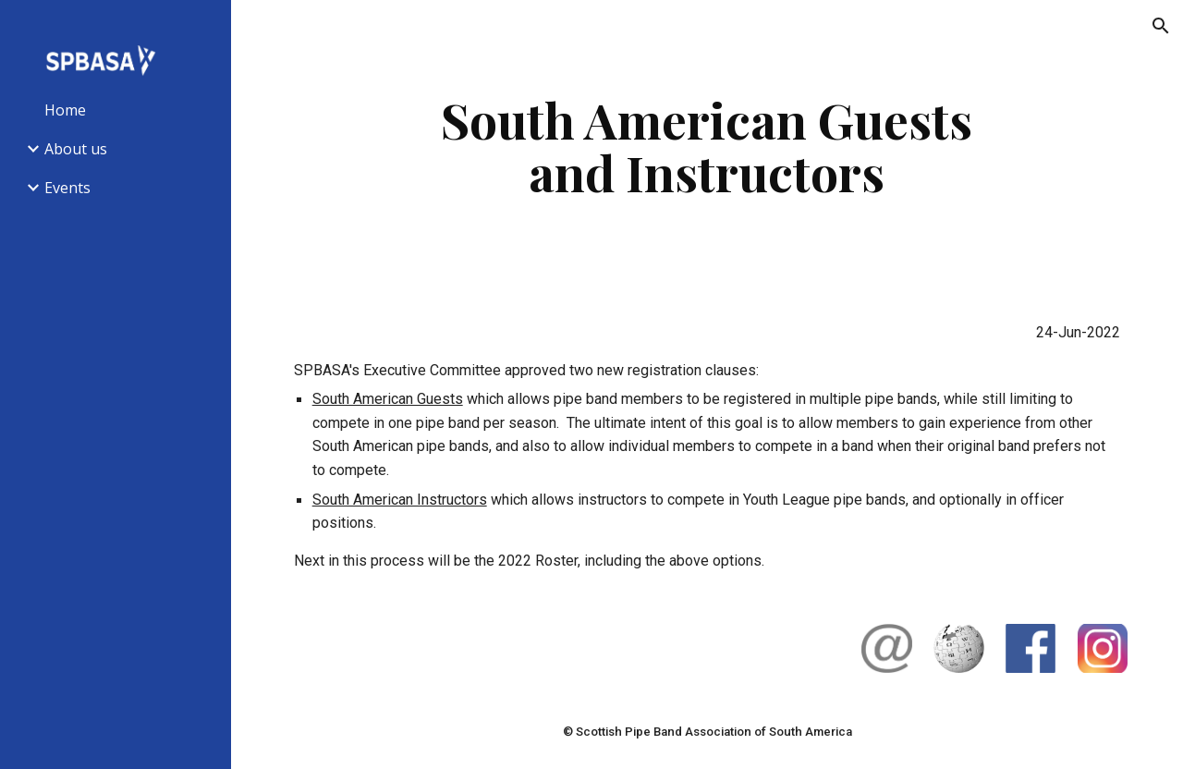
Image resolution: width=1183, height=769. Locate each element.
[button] (1161, 26)
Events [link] (67, 187)
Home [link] (65, 110)
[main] (706, 145)
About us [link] (75, 149)
